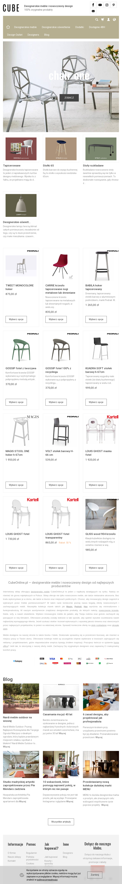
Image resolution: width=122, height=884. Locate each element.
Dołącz (97, 853)
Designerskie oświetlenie (56, 19)
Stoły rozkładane (93, 150)
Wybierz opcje (16, 304)
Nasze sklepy (14, 841)
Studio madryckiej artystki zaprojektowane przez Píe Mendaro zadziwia (19, 770)
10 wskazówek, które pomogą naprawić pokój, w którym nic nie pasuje (59, 770)
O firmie (12, 837)
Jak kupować (51, 841)
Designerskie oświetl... (16, 206)
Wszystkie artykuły (61, 806)
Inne (66, 829)
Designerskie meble (25, 19)
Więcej (6, 731)
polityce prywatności (47, 879)
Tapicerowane (11, 150)
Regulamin (31, 837)
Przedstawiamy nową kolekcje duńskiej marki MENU (97, 770)
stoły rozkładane (99, 610)
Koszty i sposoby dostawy (48, 848)
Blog (65, 841)
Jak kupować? (51, 831)
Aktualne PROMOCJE (50, 855)
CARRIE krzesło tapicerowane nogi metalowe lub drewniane (60, 274)
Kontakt (12, 845)
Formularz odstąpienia (32, 862)
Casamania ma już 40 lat (57, 699)
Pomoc (31, 829)
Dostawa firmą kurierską (49, 864)
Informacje (15, 829)
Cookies (30, 848)
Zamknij (95, 874)
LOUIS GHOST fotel (17, 518)
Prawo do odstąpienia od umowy (32, 854)
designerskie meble (40, 576)
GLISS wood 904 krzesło (100, 518)
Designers (68, 837)
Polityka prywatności (32, 842)
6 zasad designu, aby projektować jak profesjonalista (95, 703)
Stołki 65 (48, 150)
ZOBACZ (69, 82)
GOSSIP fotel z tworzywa (21, 353)
